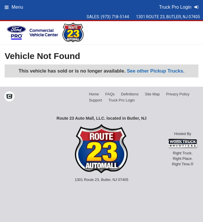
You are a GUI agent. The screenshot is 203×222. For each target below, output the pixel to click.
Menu (14, 7)
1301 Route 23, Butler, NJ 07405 (168, 16)
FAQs (110, 94)
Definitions (130, 94)
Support (95, 100)
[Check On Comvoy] (9, 97)
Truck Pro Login (121, 100)
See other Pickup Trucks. (156, 71)
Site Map (152, 94)
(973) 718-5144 (115, 16)
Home (94, 94)
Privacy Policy (177, 94)
